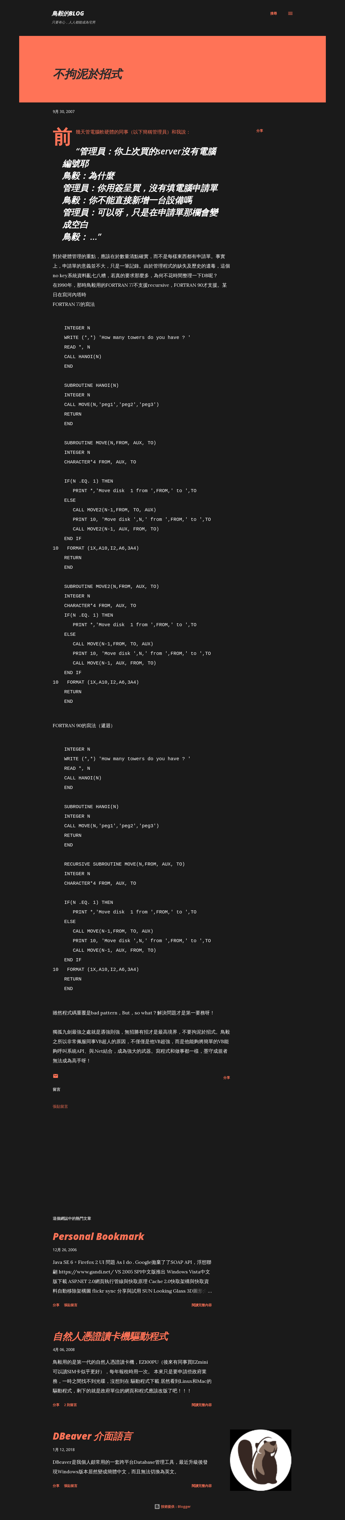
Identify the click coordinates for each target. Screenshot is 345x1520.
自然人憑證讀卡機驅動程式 (110, 1336)
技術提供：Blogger (172, 1506)
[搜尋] (273, 13)
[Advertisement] (134, 1156)
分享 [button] (259, 130)
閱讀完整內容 (202, 1305)
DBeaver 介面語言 (92, 1435)
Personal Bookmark (98, 1236)
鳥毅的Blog (68, 13)
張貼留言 (60, 1106)
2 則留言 (70, 1404)
